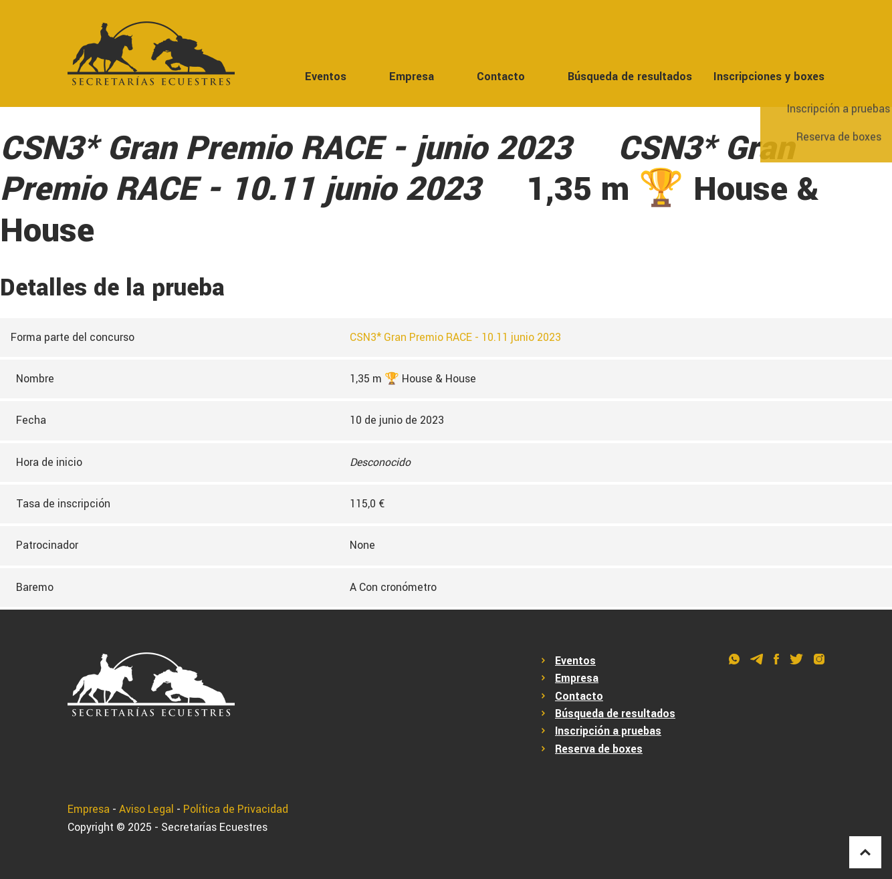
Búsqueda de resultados (630, 76)
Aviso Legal (146, 809)
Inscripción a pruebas (608, 731)
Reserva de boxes (599, 749)
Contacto (501, 76)
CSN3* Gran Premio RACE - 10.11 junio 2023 (455, 337)
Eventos (325, 76)
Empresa (411, 76)
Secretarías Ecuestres (214, 827)
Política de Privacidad (235, 809)
